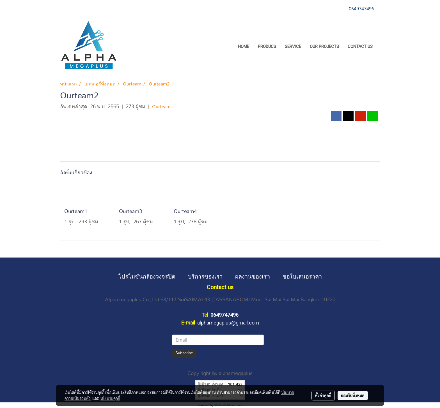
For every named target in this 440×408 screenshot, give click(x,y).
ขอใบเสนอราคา (302, 276)
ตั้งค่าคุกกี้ (323, 395)
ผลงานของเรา (252, 276)
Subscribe (184, 353)
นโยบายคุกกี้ (110, 398)
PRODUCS (267, 46)
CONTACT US (360, 46)
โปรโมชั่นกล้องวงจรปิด (146, 276)
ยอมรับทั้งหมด (353, 395)
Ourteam (161, 107)
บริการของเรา (205, 276)
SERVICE (293, 46)
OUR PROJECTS (324, 46)
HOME (243, 46)
